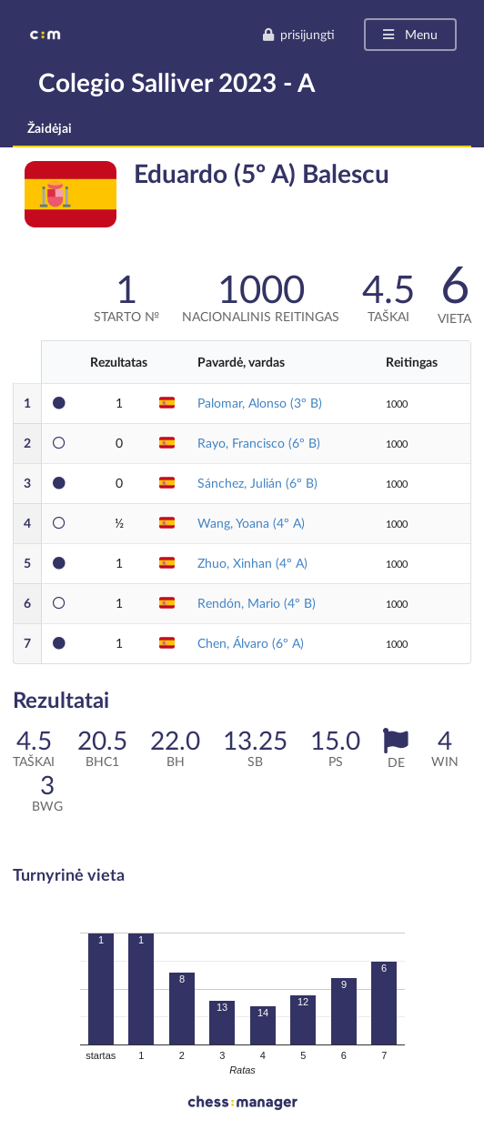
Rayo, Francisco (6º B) (258, 442)
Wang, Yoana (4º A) (251, 522)
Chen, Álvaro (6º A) (250, 643)
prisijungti (298, 34)
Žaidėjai (49, 128)
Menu (409, 34)
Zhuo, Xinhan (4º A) (252, 562)
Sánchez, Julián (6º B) (257, 482)
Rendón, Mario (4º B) (256, 602)
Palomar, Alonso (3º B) (259, 402)
